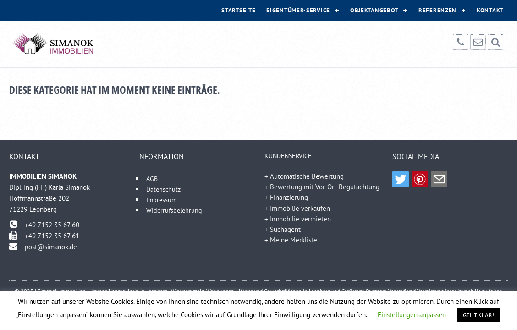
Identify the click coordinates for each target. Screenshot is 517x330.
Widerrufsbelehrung (174, 210)
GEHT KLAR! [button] (478, 315)
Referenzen (437, 10)
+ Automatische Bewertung (304, 176)
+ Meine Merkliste (290, 240)
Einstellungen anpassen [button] (412, 314)
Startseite (238, 10)
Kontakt (490, 10)
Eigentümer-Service (298, 10)
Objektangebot (374, 10)
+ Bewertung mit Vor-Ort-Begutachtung (322, 186)
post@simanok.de (51, 246)
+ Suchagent (282, 229)
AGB (152, 178)
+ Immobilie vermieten (297, 218)
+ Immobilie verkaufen (297, 208)
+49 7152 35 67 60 (52, 224)
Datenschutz (163, 189)
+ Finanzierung (286, 197)
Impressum (161, 199)
